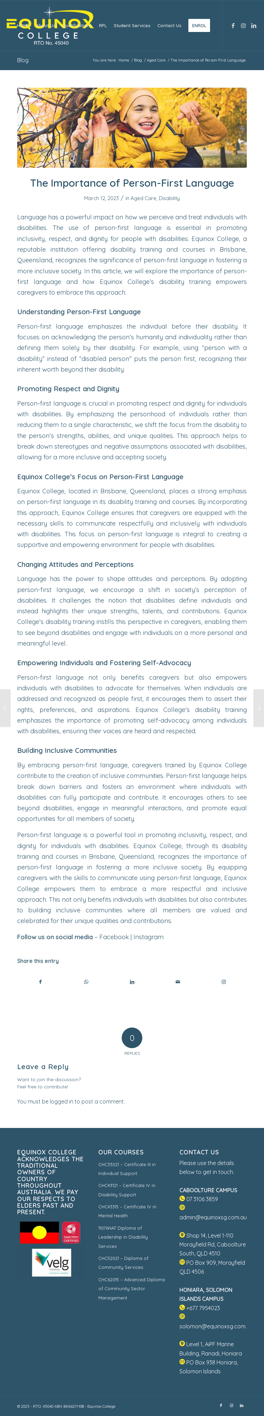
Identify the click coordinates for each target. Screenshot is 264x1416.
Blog (23, 60)
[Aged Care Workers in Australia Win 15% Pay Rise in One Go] (5, 708)
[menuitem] (23, 25)
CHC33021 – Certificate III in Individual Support (127, 1169)
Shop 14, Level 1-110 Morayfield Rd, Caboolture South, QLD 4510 (212, 1244)
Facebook (114, 937)
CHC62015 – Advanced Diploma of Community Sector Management (131, 1288)
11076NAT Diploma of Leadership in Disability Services (123, 1237)
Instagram (148, 937)
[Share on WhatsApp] (86, 982)
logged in (61, 1101)
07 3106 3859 (198, 1199)
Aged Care (143, 198)
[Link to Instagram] (243, 25)
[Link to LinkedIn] (254, 25)
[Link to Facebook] (233, 25)
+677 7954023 (199, 1308)
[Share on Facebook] (40, 982)
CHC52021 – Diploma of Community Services (123, 1262)
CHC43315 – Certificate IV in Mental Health (127, 1211)
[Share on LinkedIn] (132, 982)
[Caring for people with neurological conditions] (258, 708)
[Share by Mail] (178, 982)
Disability (169, 198)
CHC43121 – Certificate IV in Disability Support (126, 1190)
